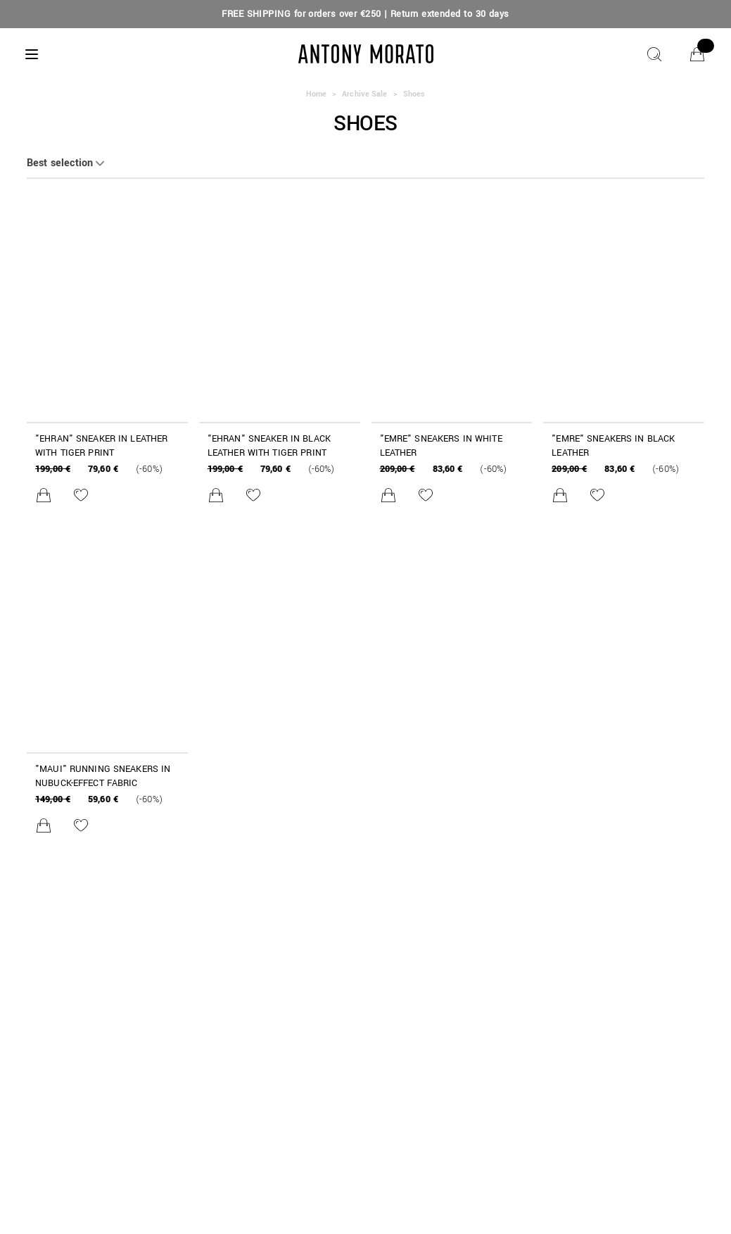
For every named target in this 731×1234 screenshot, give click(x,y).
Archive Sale (364, 94)
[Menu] (31, 54)
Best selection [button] (60, 163)
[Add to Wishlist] (81, 495)
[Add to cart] (44, 495)
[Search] (654, 54)
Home (316, 94)
